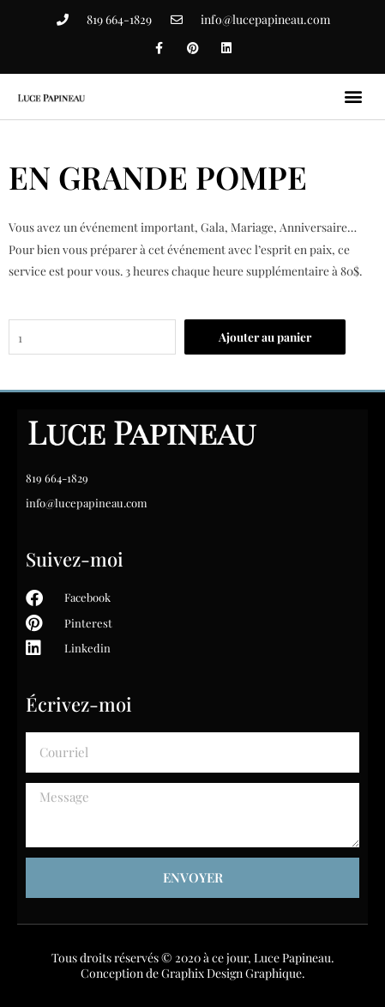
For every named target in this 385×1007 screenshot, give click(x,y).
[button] (354, 96)
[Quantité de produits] (92, 337)
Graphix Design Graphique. (233, 973)
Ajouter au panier (265, 336)
